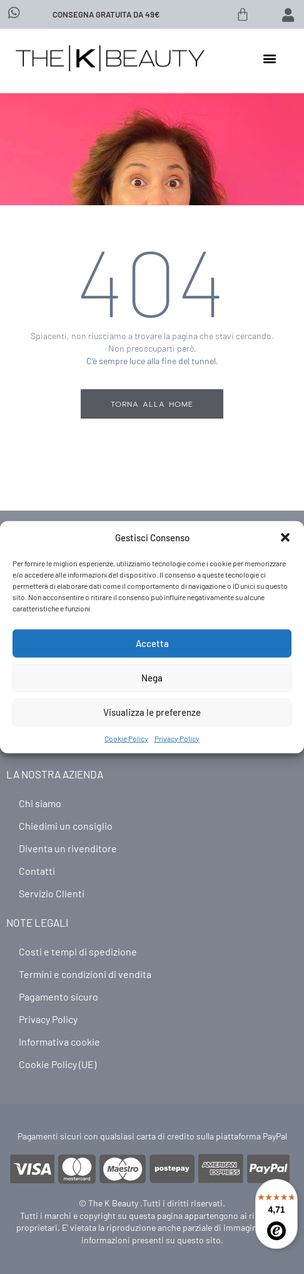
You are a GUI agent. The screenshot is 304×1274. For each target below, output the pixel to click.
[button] (285, 537)
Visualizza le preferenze (152, 712)
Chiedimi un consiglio (66, 826)
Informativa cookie (59, 1041)
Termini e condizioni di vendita (85, 974)
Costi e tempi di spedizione (78, 951)
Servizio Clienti (51, 893)
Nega (152, 677)
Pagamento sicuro (58, 996)
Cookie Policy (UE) (57, 1064)
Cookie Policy (126, 737)
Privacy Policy (177, 737)
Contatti (37, 871)
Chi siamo (40, 803)
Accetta (152, 643)
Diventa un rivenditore (68, 848)
